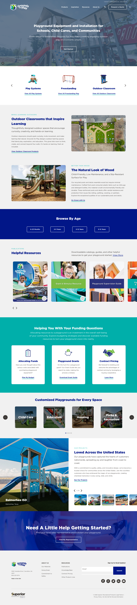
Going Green (46, 570)
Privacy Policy (98, 597)
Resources (86, 7)
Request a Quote (117, 7)
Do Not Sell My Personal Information (113, 597)
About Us (96, 7)
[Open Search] (105, 7)
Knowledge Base (67, 570)
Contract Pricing (67, 573)
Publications (66, 566)
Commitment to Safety (47, 575)
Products (64, 7)
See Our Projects (80, 480)
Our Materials (46, 566)
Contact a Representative (111, 1)
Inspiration (75, 7)
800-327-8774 (123, 1)
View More (118, 255)
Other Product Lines (68, 577)
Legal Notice (119, 595)
